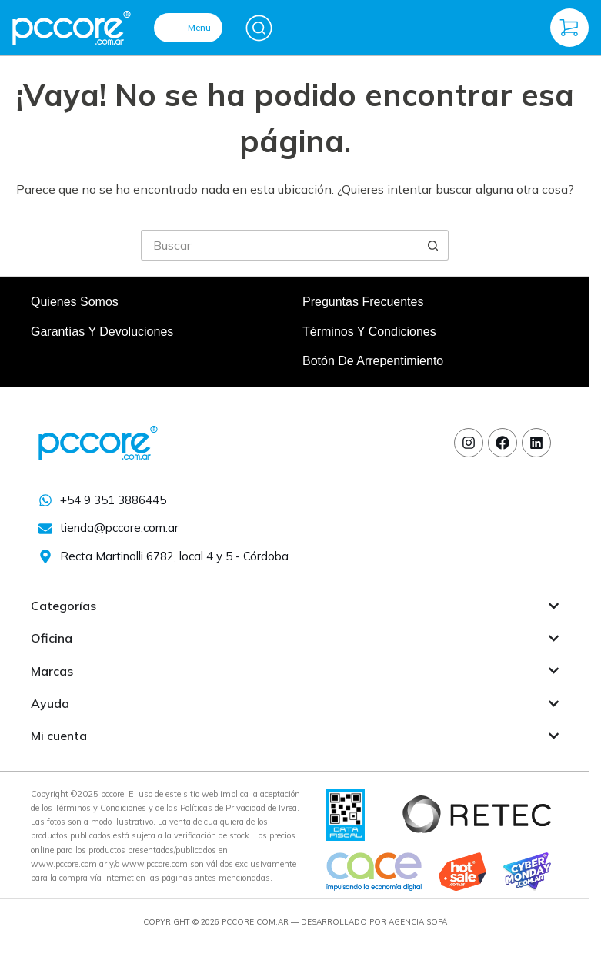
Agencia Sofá (418, 922)
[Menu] (188, 27)
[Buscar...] (279, 245)
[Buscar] (258, 28)
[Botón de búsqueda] (433, 245)
